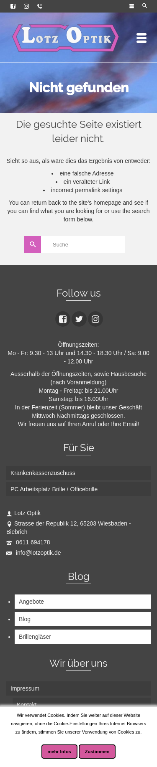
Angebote (31, 601)
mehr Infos (59, 751)
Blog (25, 619)
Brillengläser (35, 636)
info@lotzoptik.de (33, 552)
